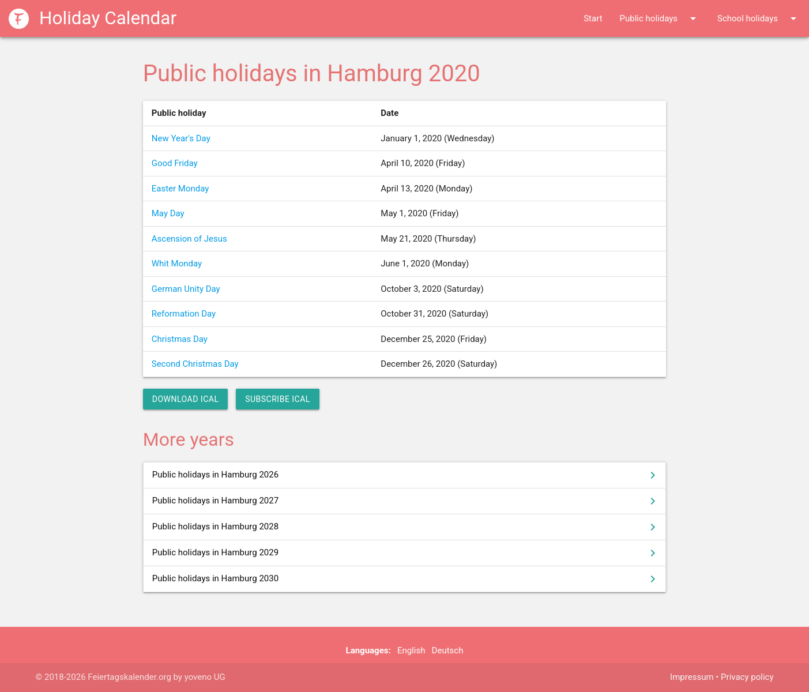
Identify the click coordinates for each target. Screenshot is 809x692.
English (411, 650)
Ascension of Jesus (189, 239)
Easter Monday (180, 188)
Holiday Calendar (92, 18)
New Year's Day (181, 138)
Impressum (691, 677)
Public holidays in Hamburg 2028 (406, 527)
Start (593, 18)
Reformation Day (184, 314)
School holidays (758, 18)
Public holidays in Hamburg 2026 (406, 475)
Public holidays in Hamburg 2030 (406, 579)
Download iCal (185, 399)
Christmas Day (180, 339)
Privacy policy (747, 677)
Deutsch (448, 650)
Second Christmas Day (195, 364)
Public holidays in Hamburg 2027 (406, 501)
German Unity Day (186, 289)
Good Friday (175, 163)
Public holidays (660, 18)
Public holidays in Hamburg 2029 (406, 553)
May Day (168, 213)
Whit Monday (177, 263)
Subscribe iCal (277, 399)
